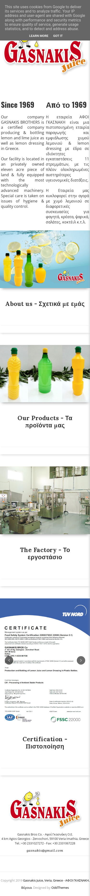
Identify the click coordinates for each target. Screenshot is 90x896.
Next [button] (81, 660)
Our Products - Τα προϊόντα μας (45, 421)
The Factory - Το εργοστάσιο (45, 553)
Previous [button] (9, 660)
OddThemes (60, 887)
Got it (58, 36)
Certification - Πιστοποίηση (45, 742)
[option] (45, 660)
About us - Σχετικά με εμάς (45, 304)
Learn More (38, 36)
